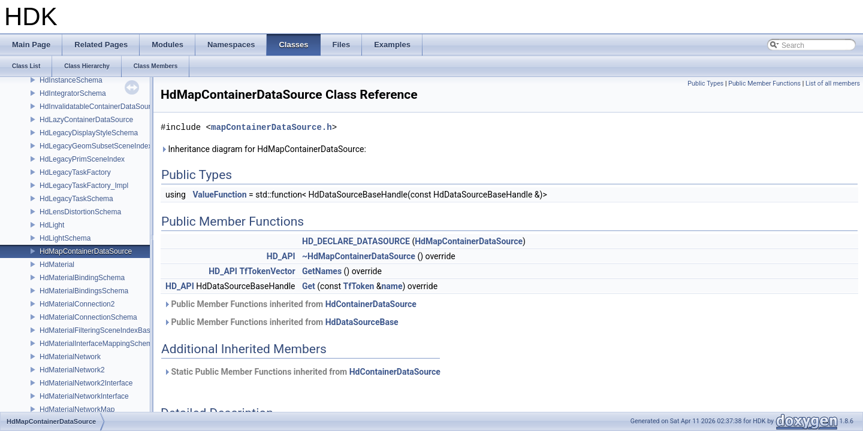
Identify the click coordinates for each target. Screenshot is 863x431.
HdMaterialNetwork (70, 357)
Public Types (705, 83)
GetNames (322, 271)
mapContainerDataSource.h (271, 127)
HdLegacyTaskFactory (75, 172)
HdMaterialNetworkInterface (84, 396)
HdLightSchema (65, 238)
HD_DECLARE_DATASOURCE (356, 241)
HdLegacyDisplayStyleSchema (89, 133)
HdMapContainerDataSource (86, 251)
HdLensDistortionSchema (80, 212)
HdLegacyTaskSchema (76, 199)
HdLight (52, 225)
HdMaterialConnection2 (77, 304)
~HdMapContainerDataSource (358, 256)
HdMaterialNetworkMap (77, 409)
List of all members (832, 83)
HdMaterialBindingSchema (82, 278)
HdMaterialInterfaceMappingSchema (98, 343)
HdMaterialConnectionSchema (88, 317)
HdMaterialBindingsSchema (84, 291)
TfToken (358, 286)
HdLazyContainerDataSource (86, 120)
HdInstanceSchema (71, 80)
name (391, 286)
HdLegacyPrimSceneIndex (82, 159)
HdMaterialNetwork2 (72, 370)
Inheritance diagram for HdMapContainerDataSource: (263, 149)
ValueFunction (219, 194)
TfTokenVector (267, 271)
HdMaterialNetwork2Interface (86, 383)
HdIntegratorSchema (73, 93)
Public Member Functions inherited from (290, 304)
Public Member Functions (764, 83)
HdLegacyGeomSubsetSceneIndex (96, 146)
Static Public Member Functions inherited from (302, 372)
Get (308, 286)
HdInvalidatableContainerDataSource (99, 106)
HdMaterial (57, 264)
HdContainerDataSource (371, 304)
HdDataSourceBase (362, 322)
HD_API (281, 256)
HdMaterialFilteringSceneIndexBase (97, 330)
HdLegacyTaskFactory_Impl (84, 185)
